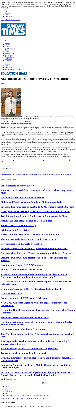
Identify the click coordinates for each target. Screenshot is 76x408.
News (7, 43)
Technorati (52, 174)
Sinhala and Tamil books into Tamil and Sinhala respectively (31, 202)
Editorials (8, 20)
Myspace (67, 174)
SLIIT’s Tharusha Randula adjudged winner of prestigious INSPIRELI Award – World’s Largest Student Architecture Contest (37, 373)
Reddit (46, 174)
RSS (71, 174)
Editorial (7, 46)
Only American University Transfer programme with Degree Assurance (37, 253)
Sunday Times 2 (10, 48)
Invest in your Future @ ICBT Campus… (22, 265)
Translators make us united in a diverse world (24, 353)
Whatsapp (19, 174)
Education (8, 60)
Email (13, 174)
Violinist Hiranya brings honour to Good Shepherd (26, 220)
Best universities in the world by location (21, 244)
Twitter (9, 174)
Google (33, 174)
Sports (7, 51)
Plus (6, 50)
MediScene (8, 59)
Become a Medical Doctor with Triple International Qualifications (34, 248)
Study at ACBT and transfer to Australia (21, 269)
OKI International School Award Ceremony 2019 (25, 329)
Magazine (8, 55)
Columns (7, 44)
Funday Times (9, 57)
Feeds (6, 14)
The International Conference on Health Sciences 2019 (28, 239)
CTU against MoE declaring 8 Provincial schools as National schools (35, 211)
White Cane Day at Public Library (18, 225)
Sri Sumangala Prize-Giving (15, 230)
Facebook (4, 174)
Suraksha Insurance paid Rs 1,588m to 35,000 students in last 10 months (37, 207)
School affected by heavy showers (18, 185)
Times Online (15, 20)
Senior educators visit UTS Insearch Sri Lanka (24, 298)
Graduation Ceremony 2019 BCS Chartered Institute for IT (31, 289)
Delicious (25, 174)
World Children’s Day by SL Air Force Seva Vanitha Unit (30, 234)
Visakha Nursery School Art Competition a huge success (29, 348)
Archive (7, 13)
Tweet (3, 172)
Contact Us (8, 16)
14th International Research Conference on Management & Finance (35, 216)
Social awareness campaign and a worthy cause (24, 317)
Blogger (62, 174)
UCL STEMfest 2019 (11, 293)
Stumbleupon (40, 174)
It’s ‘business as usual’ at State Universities (22, 197)
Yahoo (57, 174)
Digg (29, 174)
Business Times (10, 53)
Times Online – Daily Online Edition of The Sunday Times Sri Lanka (27, 395)
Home (7, 11)
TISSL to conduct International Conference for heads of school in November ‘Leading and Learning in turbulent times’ (34, 275)
